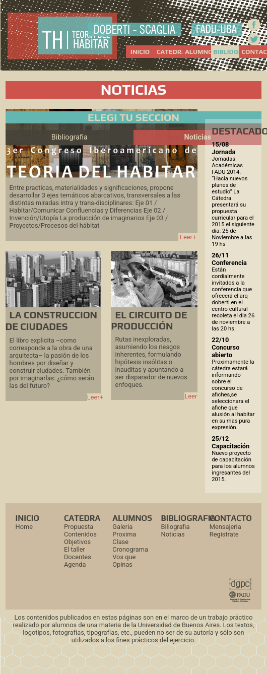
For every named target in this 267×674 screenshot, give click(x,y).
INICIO (140, 51)
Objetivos (77, 542)
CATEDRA (169, 51)
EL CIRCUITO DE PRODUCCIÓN (149, 320)
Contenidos (80, 534)
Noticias (197, 137)
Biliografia (175, 526)
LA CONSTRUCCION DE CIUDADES (51, 320)
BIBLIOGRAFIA (226, 51)
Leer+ (188, 237)
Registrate (224, 534)
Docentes (77, 557)
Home (24, 526)
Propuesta (78, 526)
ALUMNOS (198, 51)
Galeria (122, 526)
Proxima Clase (124, 538)
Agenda (75, 564)
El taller (74, 549)
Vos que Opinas (124, 560)
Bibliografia (69, 137)
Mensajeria (225, 526)
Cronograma (130, 549)
